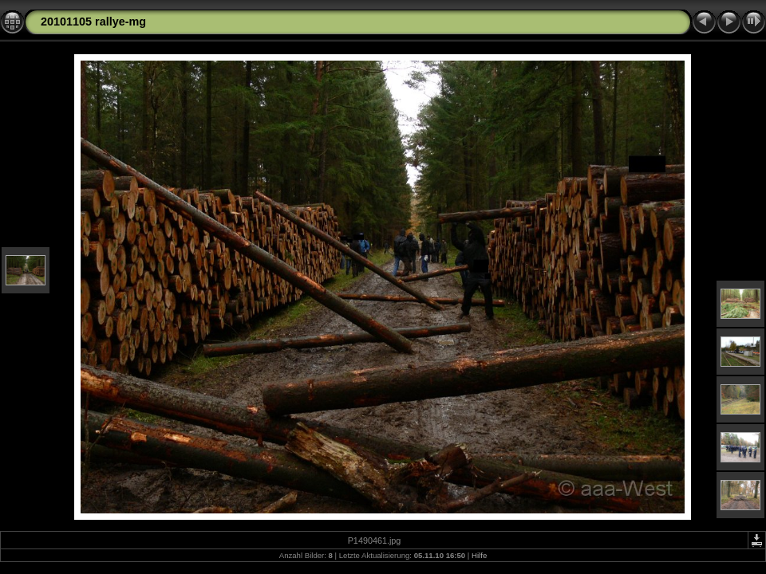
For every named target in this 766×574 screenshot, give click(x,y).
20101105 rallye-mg (93, 21)
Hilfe (479, 555)
